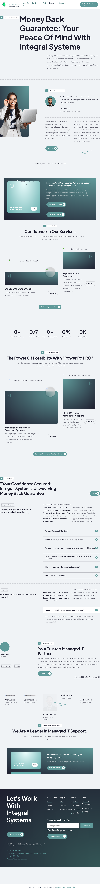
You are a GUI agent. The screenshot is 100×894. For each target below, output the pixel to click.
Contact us (62, 3)
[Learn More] (56, 204)
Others (52, 3)
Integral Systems (14, 4)
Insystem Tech (61, 887)
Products (27, 5)
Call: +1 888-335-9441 (87, 677)
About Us (26, 3)
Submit (87, 835)
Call (34, 208)
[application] (39, 3)
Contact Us (90, 283)
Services (36, 3)
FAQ (44, 3)
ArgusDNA (71, 887)
